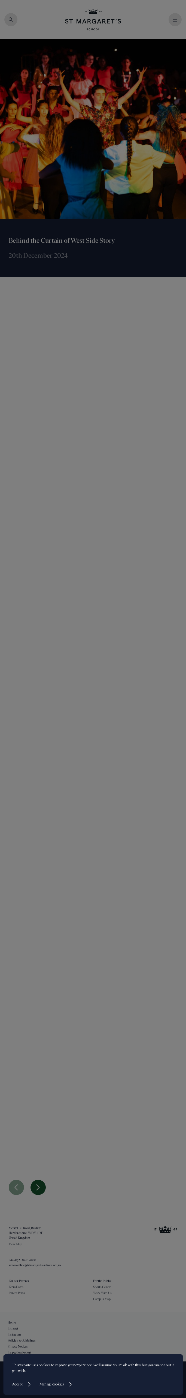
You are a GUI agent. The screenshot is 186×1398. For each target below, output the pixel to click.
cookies (44, 1365)
